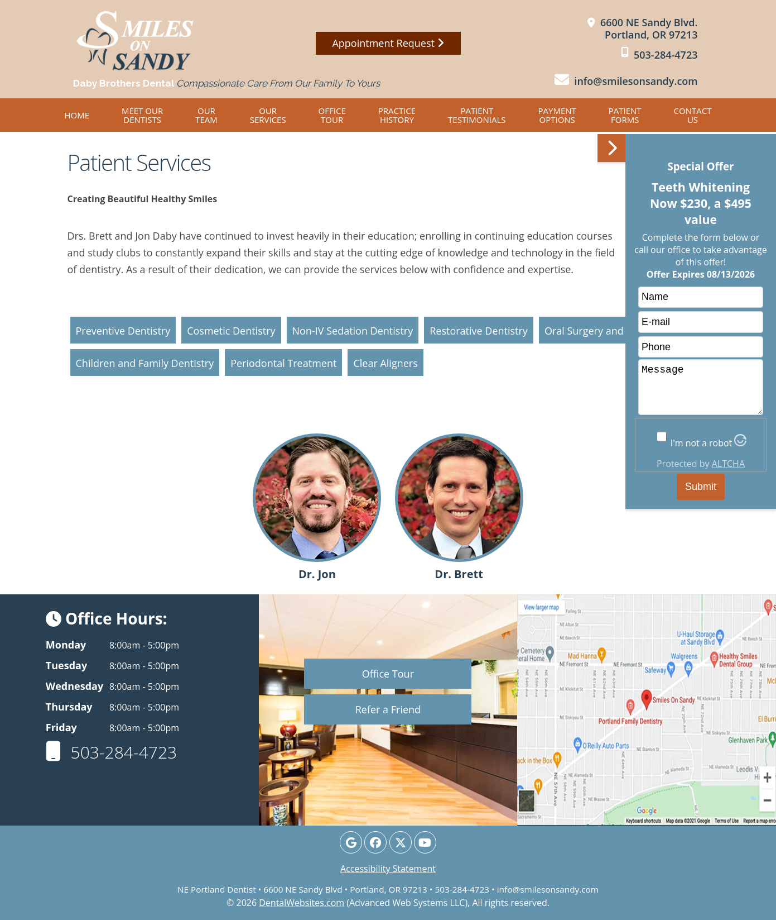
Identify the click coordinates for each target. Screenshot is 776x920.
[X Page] (400, 842)
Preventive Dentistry (123, 330)
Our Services (268, 115)
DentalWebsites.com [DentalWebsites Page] (301, 903)
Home (77, 115)
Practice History (397, 115)
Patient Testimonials (476, 115)
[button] (686, 456)
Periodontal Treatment (283, 363)
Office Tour (332, 115)
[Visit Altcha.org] (740, 443)
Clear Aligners (385, 363)
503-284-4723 (111, 752)
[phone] (700, 347)
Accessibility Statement (388, 868)
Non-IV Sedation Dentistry (352, 330)
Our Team (206, 115)
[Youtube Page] (425, 842)
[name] (700, 297)
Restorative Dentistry (479, 330)
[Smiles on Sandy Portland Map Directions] (642, 29)
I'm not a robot (701, 443)
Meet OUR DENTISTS (142, 115)
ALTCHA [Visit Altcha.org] (728, 463)
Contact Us (693, 115)
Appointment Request (388, 43)
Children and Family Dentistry (145, 363)
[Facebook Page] (375, 842)
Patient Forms (625, 115)
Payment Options (557, 115)
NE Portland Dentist (216, 889)
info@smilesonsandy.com (548, 889)
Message (700, 387)
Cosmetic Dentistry (231, 330)
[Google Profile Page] (351, 842)
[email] (700, 322)
